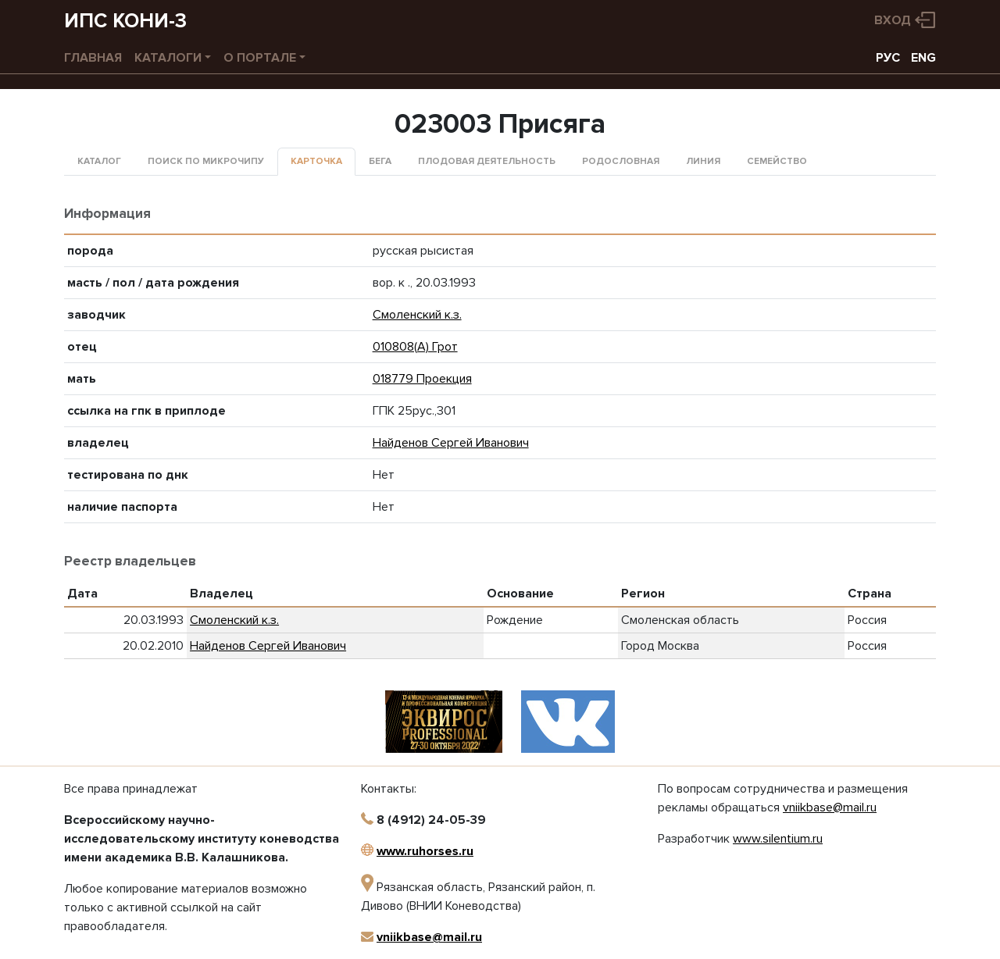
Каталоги (168, 58)
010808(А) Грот (415, 347)
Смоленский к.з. (417, 315)
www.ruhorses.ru (425, 851)
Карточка (316, 161)
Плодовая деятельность (486, 161)
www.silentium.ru (778, 839)
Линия (703, 161)
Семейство (777, 161)
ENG (923, 58)
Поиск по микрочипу (206, 161)
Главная (93, 58)
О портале (259, 58)
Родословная (620, 161)
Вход (892, 20)
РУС (888, 58)
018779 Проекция (422, 379)
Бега (380, 161)
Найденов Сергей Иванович (451, 443)
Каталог (99, 161)
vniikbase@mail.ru (429, 937)
